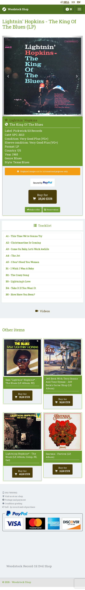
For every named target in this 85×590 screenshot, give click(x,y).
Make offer (33, 209)
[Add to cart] (42, 197)
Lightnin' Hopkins (21, 120)
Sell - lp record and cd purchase (18, 507)
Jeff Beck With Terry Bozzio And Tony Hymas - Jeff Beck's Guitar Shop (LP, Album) (62, 383)
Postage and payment (14, 499)
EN (78, 2)
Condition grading (12, 503)
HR (73, 2)
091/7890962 (9, 492)
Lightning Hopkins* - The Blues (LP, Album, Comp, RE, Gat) (21, 457)
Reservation (51, 209)
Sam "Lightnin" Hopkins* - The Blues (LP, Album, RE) (21, 381)
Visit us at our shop (12, 496)
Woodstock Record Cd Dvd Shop (29, 566)
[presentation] (42, 225)
